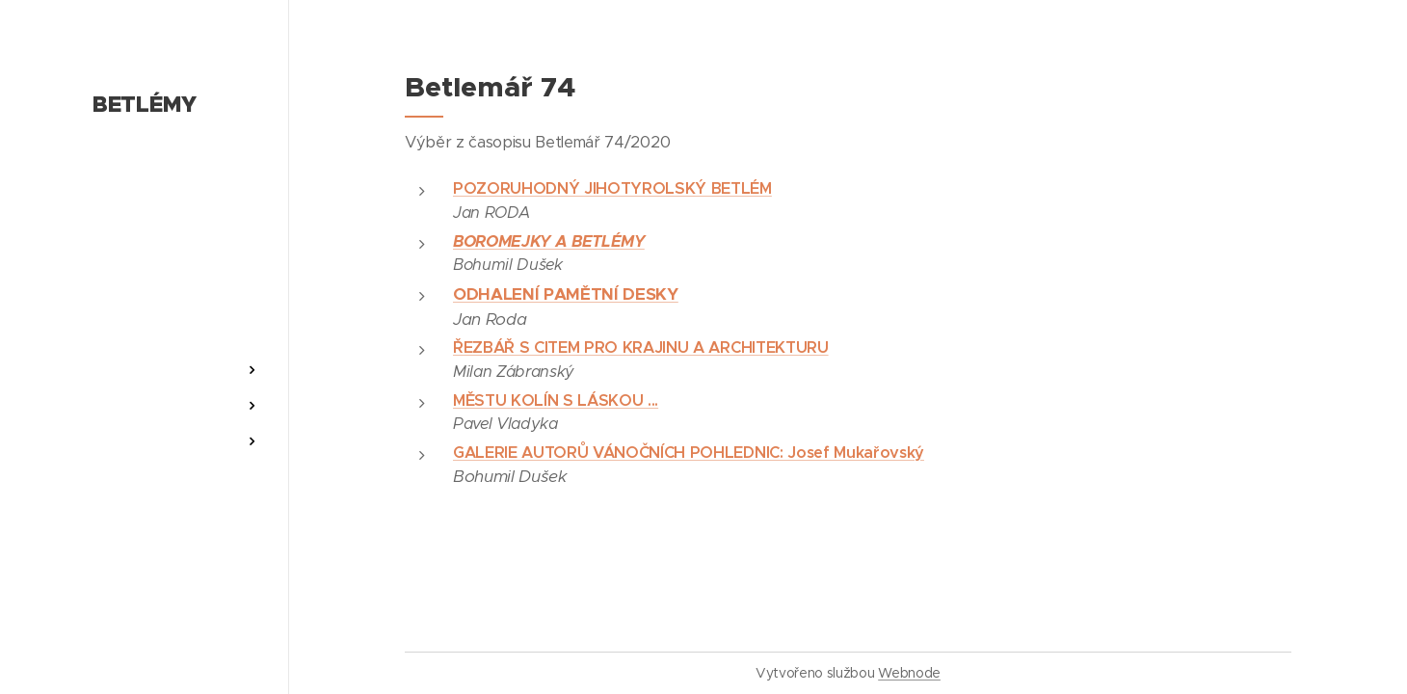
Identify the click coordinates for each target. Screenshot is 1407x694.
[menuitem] (144, 313)
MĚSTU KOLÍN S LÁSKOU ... (555, 400)
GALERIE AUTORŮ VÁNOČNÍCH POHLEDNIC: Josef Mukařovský (688, 452)
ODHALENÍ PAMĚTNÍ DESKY (565, 294)
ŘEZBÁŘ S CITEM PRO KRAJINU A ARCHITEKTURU (641, 347)
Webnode (909, 672)
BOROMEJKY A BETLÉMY (549, 241)
